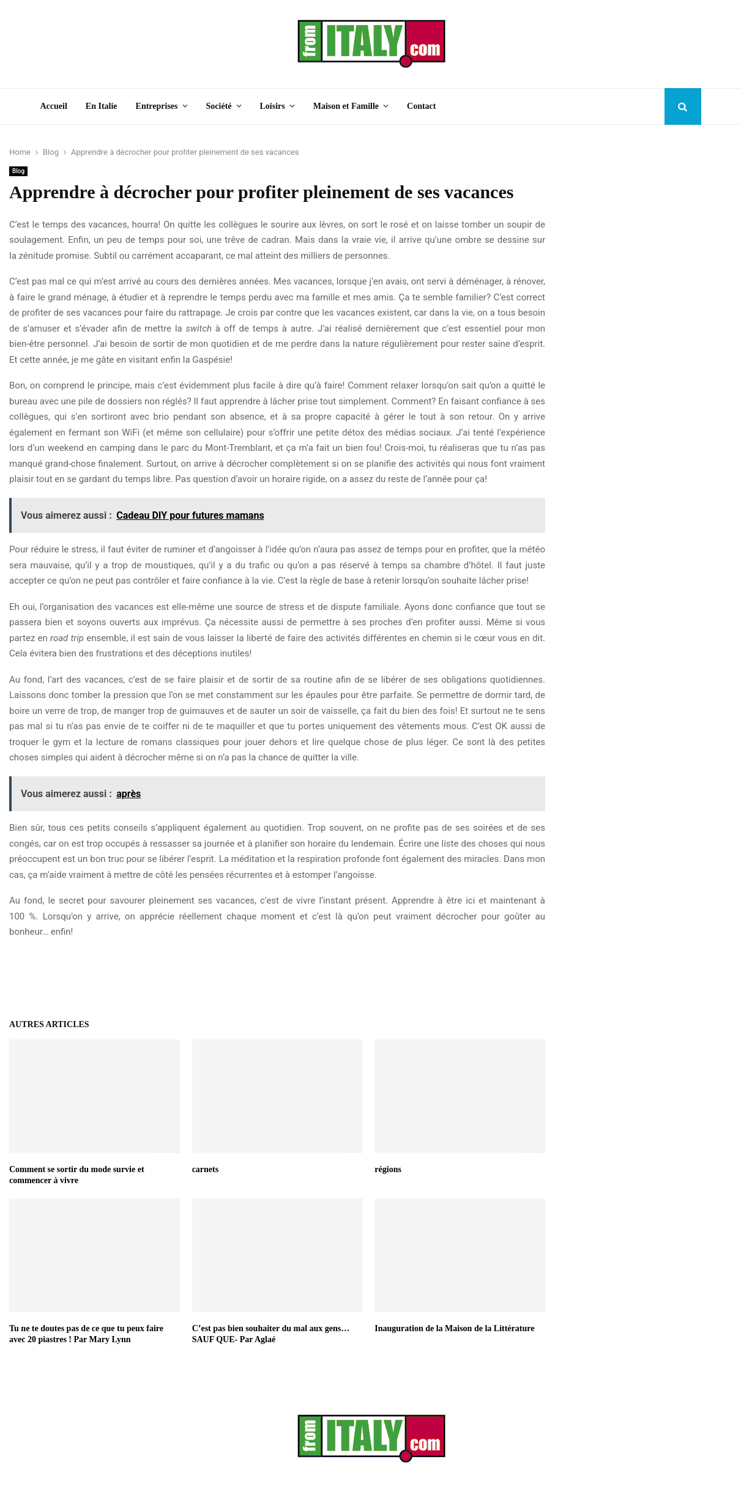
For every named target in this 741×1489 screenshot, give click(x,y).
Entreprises (157, 106)
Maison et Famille (346, 106)
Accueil (53, 106)
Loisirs (272, 106)
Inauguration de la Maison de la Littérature (454, 1328)
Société (219, 106)
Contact (421, 106)
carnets (205, 1169)
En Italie (101, 106)
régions (387, 1169)
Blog (18, 171)
